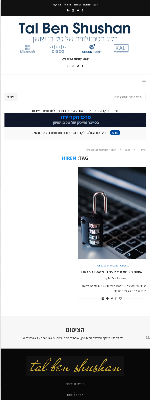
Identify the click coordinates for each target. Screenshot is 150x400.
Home (142, 149)
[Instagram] (73, 10)
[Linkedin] (68, 10)
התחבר (77, 4)
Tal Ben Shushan (117, 278)
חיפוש (11, 97)
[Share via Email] (103, 298)
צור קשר (56, 4)
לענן (95, 4)
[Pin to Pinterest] (107, 298)
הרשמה (67, 4)
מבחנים (87, 4)
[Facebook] (82, 10)
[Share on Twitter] (112, 298)
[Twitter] (78, 10)
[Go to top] (75, 395)
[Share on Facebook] (116, 298)
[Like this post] (120, 298)
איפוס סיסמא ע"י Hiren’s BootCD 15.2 (111, 272)
